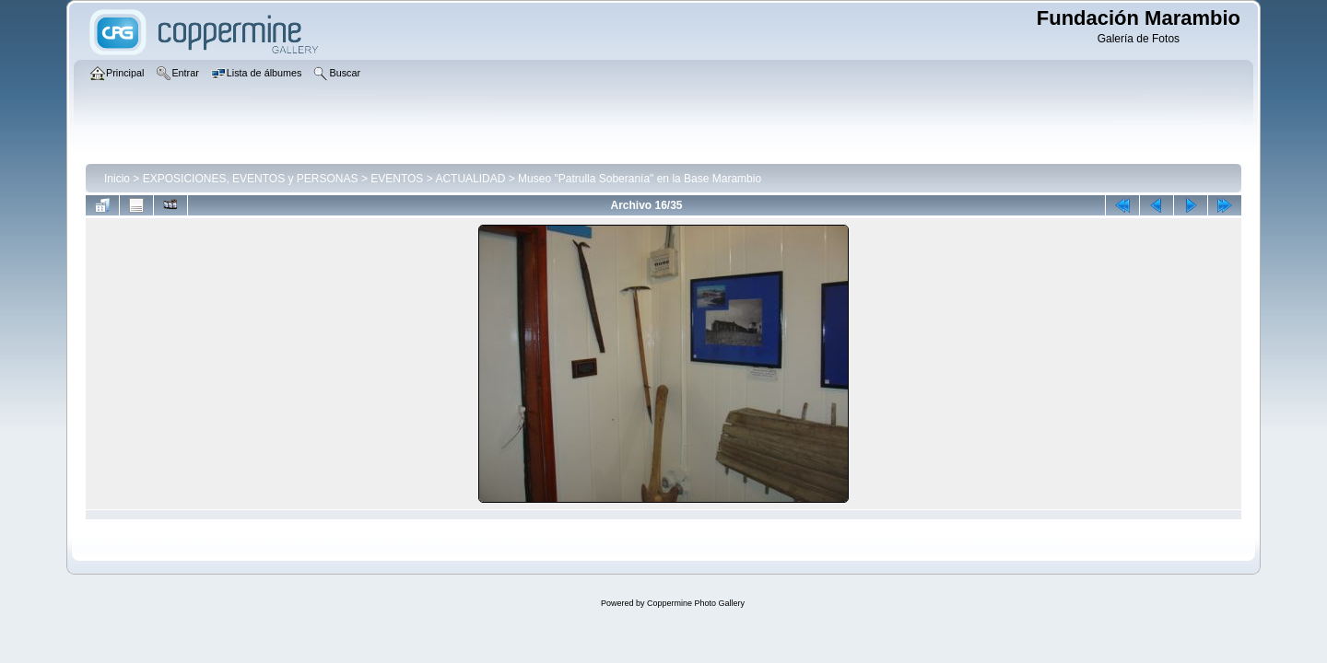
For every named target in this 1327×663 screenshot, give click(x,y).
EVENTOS (396, 178)
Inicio (117, 178)
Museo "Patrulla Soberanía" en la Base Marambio (639, 178)
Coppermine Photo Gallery (696, 603)
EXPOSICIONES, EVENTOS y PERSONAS (250, 178)
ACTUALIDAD (470, 178)
